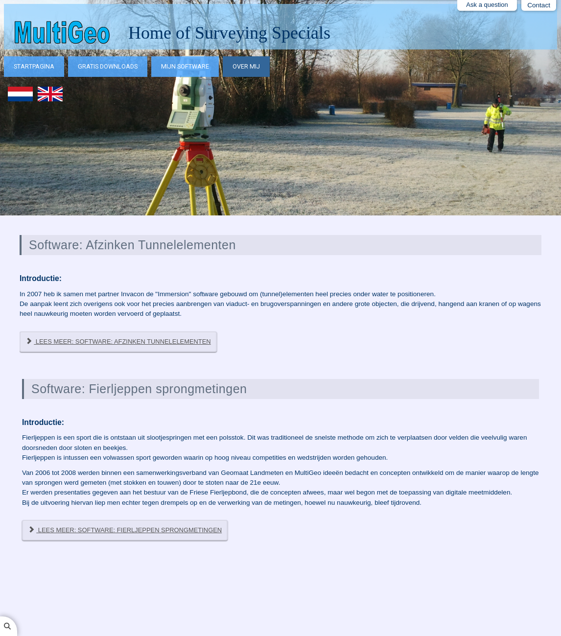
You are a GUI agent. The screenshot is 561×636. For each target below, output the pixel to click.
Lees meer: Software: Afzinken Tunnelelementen (118, 341)
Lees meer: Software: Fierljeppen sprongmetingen (125, 530)
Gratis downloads (108, 66)
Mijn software (185, 66)
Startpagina (34, 66)
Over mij (246, 66)
